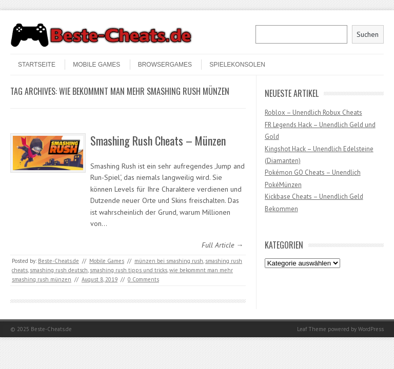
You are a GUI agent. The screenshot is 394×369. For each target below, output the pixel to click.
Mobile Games (96, 64)
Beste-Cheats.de (58, 260)
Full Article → (222, 245)
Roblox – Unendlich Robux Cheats (313, 112)
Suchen (368, 34)
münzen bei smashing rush (168, 260)
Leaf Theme (311, 329)
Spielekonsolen (237, 64)
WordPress (371, 329)
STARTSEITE (36, 64)
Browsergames (165, 64)
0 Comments (143, 279)
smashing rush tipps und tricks (128, 270)
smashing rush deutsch (59, 270)
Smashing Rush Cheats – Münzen (158, 140)
